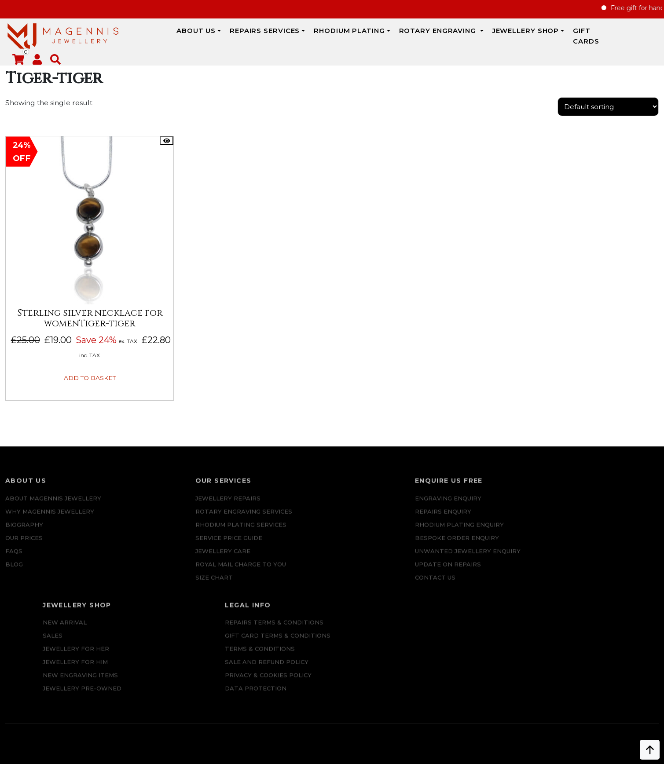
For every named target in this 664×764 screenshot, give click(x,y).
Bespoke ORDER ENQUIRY (342, 545)
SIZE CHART (154, 572)
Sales (441, 506)
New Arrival (453, 493)
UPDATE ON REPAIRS (333, 585)
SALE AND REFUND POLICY (594, 532)
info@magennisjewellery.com (87, 693)
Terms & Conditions (588, 519)
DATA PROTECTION (583, 559)
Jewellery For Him (463, 532)
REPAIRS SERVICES (214, 36)
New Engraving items (468, 545)
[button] (653, 37)
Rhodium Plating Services (181, 519)
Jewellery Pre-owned (470, 559)
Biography (24, 519)
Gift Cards (545, 36)
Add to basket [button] (80, 365)
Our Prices (24, 532)
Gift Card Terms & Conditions (605, 506)
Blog (14, 559)
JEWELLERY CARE (163, 545)
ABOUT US (145, 36)
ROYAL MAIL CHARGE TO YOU (181, 559)
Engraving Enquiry (333, 493)
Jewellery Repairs (168, 493)
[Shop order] (608, 111)
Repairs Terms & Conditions (602, 493)
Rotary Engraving (387, 36)
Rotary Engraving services (184, 506)
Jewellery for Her (464, 519)
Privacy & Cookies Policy (596, 545)
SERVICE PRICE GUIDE (169, 532)
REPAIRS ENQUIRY (328, 506)
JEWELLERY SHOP (474, 36)
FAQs (13, 545)
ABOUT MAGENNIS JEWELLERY (53, 493)
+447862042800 (86, 706)
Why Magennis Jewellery (49, 506)
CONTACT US (320, 598)
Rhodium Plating (298, 36)
